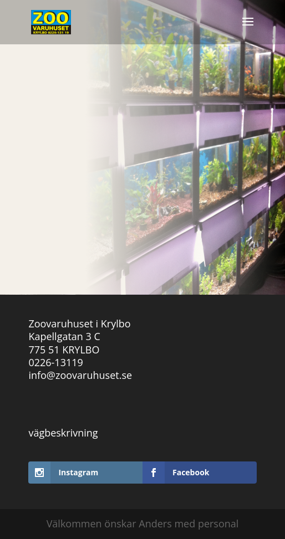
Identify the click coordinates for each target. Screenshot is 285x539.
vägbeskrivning (63, 432)
